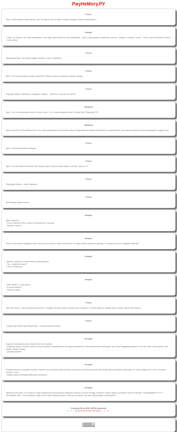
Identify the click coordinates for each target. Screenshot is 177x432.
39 (97, 411)
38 (94, 411)
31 (76, 411)
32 (79, 411)
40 (99, 411)
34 (84, 411)
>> (107, 411)
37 (92, 411)
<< (68, 411)
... (73, 411)
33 (81, 411)
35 (86, 411)
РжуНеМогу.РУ (88, 3)
